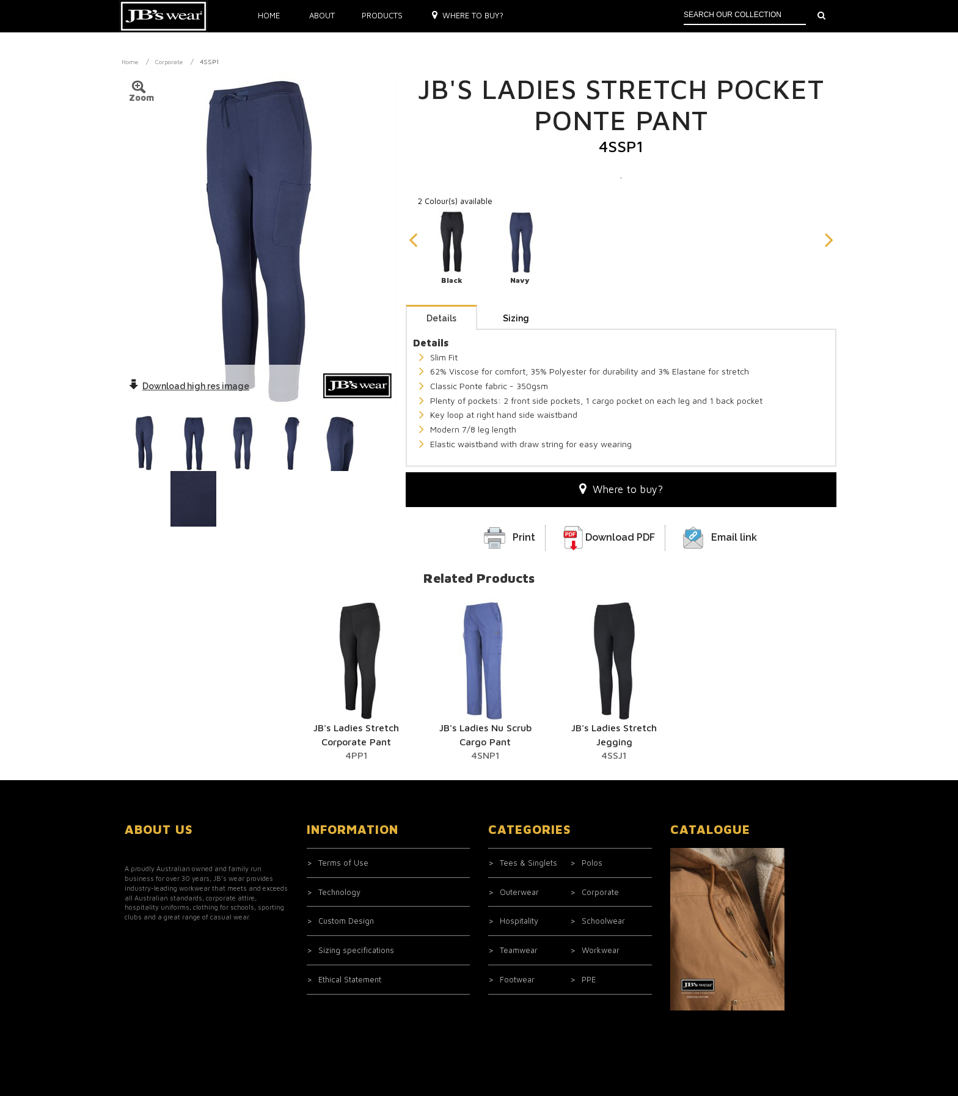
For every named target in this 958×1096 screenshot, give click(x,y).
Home (269, 15)
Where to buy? (467, 15)
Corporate (169, 61)
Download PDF (620, 537)
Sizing (516, 318)
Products (382, 15)
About (322, 15)
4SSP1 (209, 61)
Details (441, 318)
